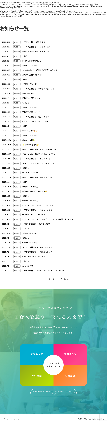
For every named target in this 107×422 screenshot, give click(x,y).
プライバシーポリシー (12, 417)
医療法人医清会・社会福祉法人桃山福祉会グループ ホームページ (53, 391)
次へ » (66, 279)
